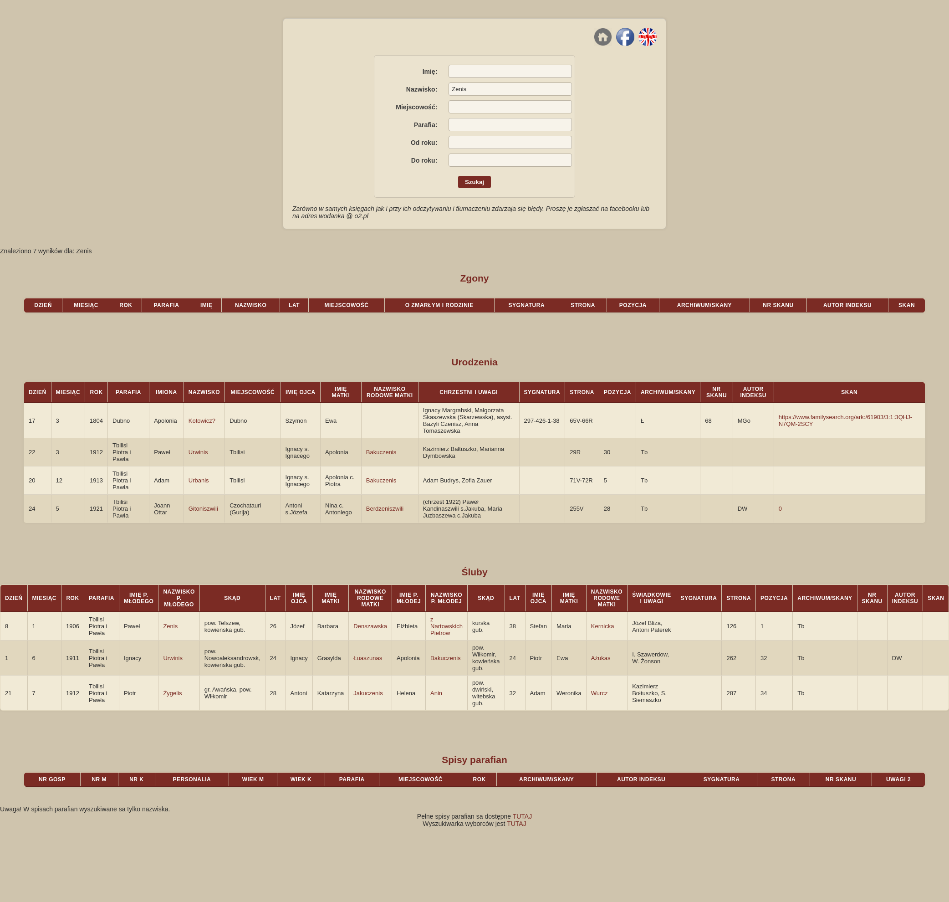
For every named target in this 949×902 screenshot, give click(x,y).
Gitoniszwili (203, 508)
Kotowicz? (202, 420)
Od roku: (424, 142)
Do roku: (424, 160)
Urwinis (198, 452)
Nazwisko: (421, 89)
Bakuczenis (381, 452)
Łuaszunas (367, 658)
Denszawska (370, 626)
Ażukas (601, 658)
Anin (436, 693)
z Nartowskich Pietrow (446, 626)
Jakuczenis (368, 693)
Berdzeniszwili (384, 508)
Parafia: (425, 124)
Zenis (170, 626)
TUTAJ (522, 816)
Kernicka (602, 626)
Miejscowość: (416, 107)
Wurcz (599, 693)
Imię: (430, 71)
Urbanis (199, 480)
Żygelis (172, 693)
